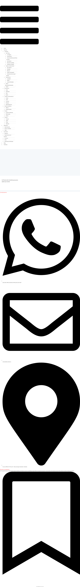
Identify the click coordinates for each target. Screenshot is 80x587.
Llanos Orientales (10, 82)
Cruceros (6, 138)
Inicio (5, 48)
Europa (6, 110)
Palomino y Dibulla (10, 64)
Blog (5, 143)
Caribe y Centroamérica (9, 96)
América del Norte (8, 106)
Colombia (6, 51)
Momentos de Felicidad (9, 141)
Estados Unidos (8, 109)
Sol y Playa (8, 53)
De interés (6, 131)
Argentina (8, 91)
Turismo (5, 49)
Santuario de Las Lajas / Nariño (11, 74)
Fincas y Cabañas (8, 128)
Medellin (8, 69)
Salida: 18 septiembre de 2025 (10, 186)
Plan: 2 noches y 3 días (8, 184)
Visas (6, 139)
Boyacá (8, 70)
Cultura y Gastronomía (10, 65)
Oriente (6, 117)
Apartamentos (7, 127)
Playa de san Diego (10, 62)
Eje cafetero (9, 67)
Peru (7, 93)
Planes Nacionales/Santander (9, 84)
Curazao (7, 101)
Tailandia (7, 123)
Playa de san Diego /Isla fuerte (12, 178)
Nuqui (8, 80)
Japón (7, 120)
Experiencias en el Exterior (7, 136)
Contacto (5, 144)
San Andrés (9, 61)
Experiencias (8, 77)
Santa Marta (9, 56)
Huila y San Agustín (10, 72)
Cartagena (9, 54)
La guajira (9, 78)
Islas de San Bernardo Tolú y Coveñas (11, 58)
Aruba (7, 98)
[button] (19, 25)
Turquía (7, 118)
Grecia (7, 115)
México (7, 107)
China (7, 122)
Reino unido (8, 114)
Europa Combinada (9, 112)
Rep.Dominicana (9, 104)
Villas (6, 130)
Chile (7, 90)
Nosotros (6, 133)
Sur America (7, 88)
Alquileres (6, 125)
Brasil (7, 94)
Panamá (7, 102)
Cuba (7, 99)
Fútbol (7, 86)
